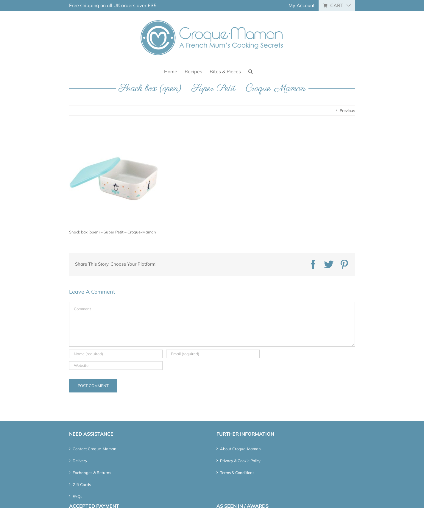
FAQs (77, 496)
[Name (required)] (116, 354)
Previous (347, 110)
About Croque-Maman (240, 448)
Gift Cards (82, 484)
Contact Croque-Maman (94, 448)
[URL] (116, 365)
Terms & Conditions (237, 472)
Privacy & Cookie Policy (240, 460)
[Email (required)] (213, 354)
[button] (250, 71)
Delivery (80, 460)
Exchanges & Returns (92, 472)
